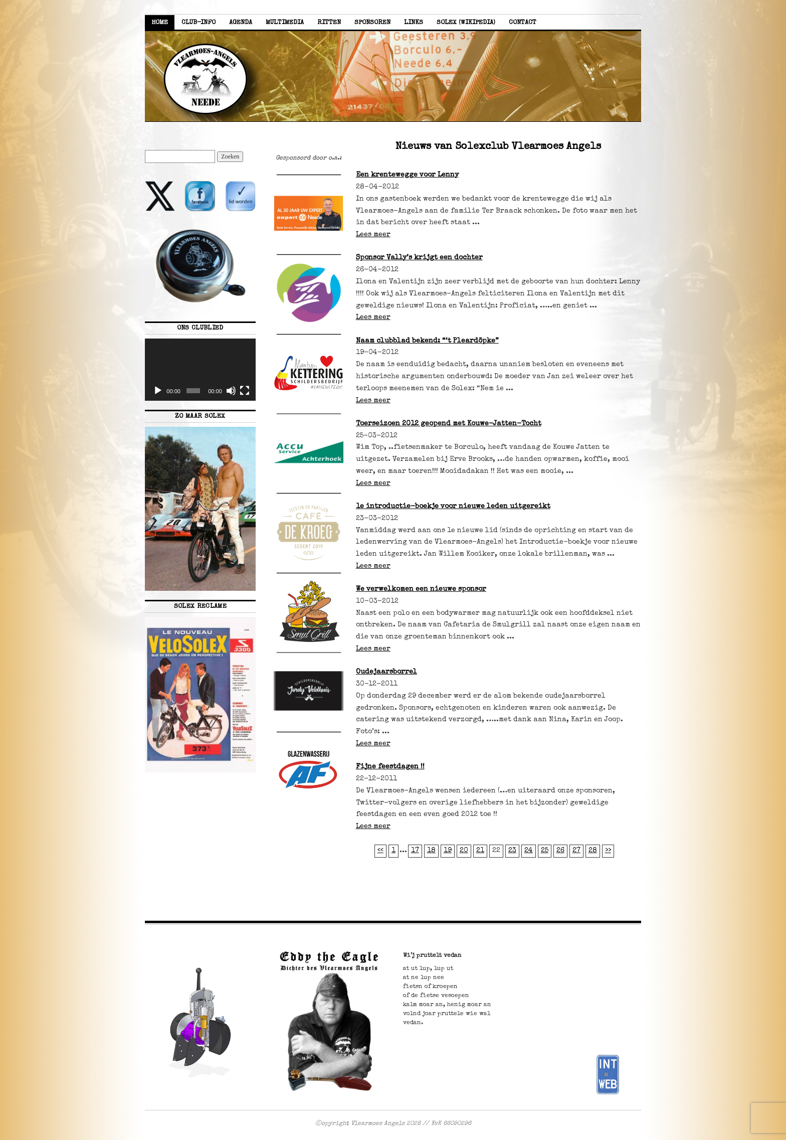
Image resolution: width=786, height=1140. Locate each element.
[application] (200, 370)
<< (380, 850)
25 (544, 850)
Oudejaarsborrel (386, 672)
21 (480, 850)
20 (464, 850)
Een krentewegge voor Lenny (407, 175)
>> (608, 850)
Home (159, 23)
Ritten (329, 23)
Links (413, 23)
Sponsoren (372, 23)
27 (576, 850)
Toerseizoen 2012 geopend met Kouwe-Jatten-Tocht (448, 423)
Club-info (198, 23)
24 (528, 850)
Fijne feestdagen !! (390, 766)
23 (512, 850)
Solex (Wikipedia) (466, 23)
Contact (522, 23)
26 (560, 850)
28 (592, 850)
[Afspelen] (158, 391)
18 (431, 850)
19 (448, 850)
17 (415, 850)
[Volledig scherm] (245, 391)
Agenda (240, 23)
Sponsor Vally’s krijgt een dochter (419, 257)
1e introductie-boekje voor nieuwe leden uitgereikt (453, 506)
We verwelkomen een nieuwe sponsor (421, 589)
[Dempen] (231, 391)
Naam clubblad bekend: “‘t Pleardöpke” (427, 341)
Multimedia (285, 23)
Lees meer (373, 234)
